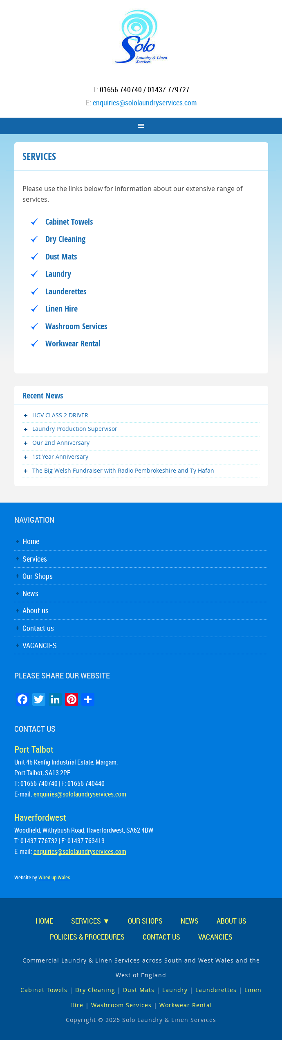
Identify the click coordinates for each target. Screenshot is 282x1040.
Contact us (38, 628)
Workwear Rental (73, 343)
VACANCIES (39, 645)
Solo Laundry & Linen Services (141, 37)
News (30, 593)
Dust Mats (61, 256)
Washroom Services (76, 326)
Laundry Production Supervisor (74, 428)
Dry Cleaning (65, 238)
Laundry (58, 273)
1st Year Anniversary (60, 456)
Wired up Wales (54, 877)
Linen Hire (61, 308)
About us (35, 610)
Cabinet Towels (69, 221)
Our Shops (37, 576)
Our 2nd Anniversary (61, 442)
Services (34, 559)
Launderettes (65, 291)
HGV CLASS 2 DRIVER (60, 415)
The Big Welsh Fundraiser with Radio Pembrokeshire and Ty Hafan (123, 470)
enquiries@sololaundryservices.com (145, 102)
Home (30, 541)
